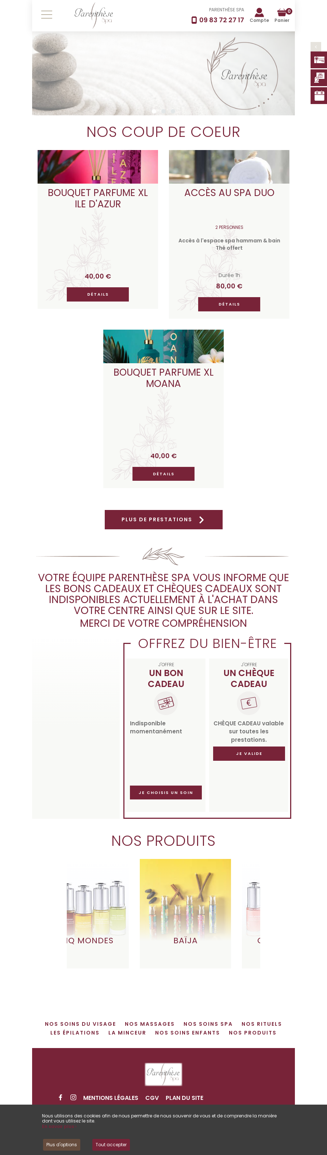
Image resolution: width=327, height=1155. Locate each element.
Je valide (249, 753)
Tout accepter (111, 1144)
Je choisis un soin (166, 792)
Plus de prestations (164, 519)
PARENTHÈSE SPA (226, 10)
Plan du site (184, 1098)
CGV (152, 1098)
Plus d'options (61, 1144)
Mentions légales (110, 1098)
